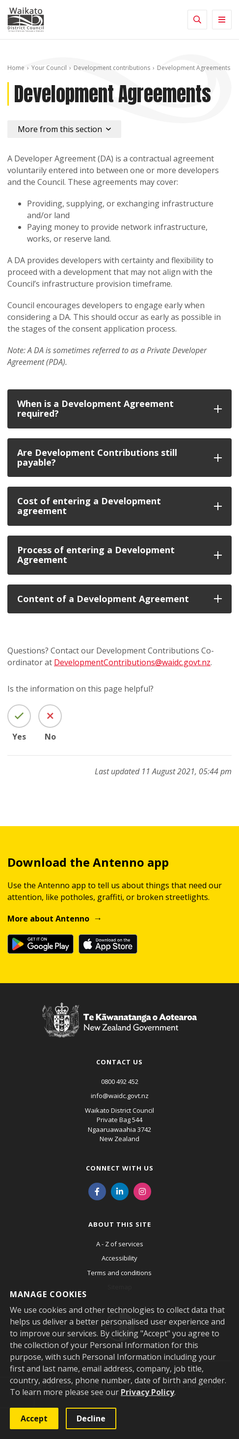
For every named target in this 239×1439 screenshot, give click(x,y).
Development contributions (112, 68)
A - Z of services (119, 1243)
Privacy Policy (147, 1392)
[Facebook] (97, 1191)
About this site (119, 1224)
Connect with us (120, 1168)
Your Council (49, 68)
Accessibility (119, 1258)
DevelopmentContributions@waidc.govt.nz (132, 662)
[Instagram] (142, 1191)
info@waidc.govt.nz (120, 1095)
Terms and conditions (119, 1272)
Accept (34, 1418)
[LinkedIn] (120, 1191)
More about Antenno (48, 918)
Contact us (119, 1061)
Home (16, 68)
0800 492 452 (119, 1081)
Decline (91, 1418)
